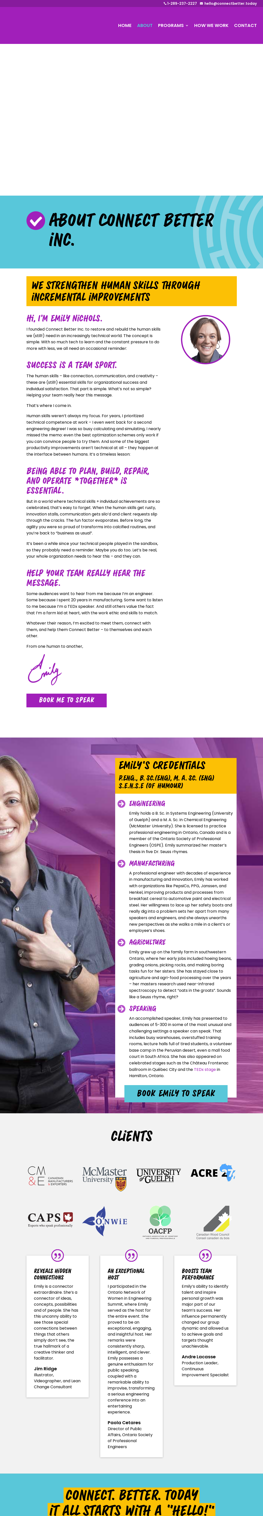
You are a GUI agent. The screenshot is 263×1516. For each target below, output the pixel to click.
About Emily (101, 1446)
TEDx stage (205, 918)
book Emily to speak (176, 942)
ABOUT (145, 25)
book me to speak (66, 548)
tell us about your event (131, 1381)
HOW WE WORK (211, 25)
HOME (125, 25)
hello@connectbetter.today (230, 3)
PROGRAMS (171, 25)
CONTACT (245, 25)
